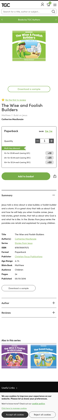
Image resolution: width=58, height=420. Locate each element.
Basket (50, 3)
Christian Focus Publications (28, 256)
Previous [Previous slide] (4, 358)
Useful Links (8, 387)
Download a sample (29, 89)
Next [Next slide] (54, 358)
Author (5, 303)
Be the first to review (15, 99)
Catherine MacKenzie (13, 119)
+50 (49, 162)
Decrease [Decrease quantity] (37, 141)
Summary (7, 195)
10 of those (10, 5)
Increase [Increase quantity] (51, 141)
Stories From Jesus (23, 243)
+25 (49, 157)
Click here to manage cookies (14, 408)
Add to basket (26, 176)
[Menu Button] (54, 5)
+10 (49, 153)
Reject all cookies (42, 414)
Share (54, 176)
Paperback (11, 131)
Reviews (6, 312)
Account (42, 4)
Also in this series (11, 340)
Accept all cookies (15, 414)
